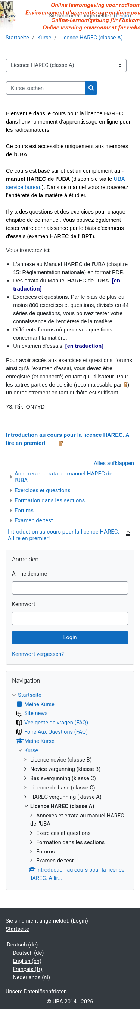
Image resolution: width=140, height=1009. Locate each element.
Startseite (17, 37)
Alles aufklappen (114, 463)
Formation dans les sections (50, 500)
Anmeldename (29, 573)
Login (122, 15)
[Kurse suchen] (45, 88)
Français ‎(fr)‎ (27, 969)
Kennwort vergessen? (38, 654)
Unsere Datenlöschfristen (36, 991)
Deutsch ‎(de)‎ (22, 944)
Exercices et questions (43, 490)
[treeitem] (70, 787)
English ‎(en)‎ (27, 961)
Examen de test (34, 520)
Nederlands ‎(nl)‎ (31, 977)
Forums (24, 510)
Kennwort (23, 604)
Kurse (44, 37)
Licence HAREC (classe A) (91, 37)
